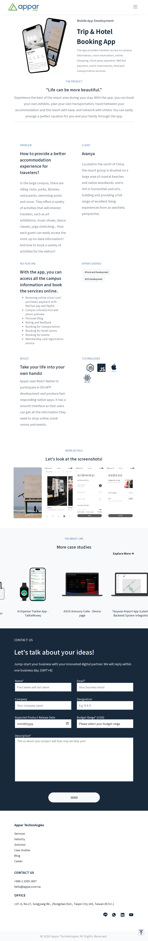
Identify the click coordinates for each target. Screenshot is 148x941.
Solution (20, 844)
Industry (19, 839)
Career (18, 861)
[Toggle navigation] (135, 6)
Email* (81, 681)
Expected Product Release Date (35, 717)
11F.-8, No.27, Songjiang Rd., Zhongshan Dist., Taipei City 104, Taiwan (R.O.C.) (64, 904)
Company (21, 699)
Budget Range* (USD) (90, 717)
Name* (19, 681)
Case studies (22, 850)
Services (19, 833)
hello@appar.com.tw (27, 886)
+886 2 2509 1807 (25, 881)
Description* (23, 735)
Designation (84, 699)
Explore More (123, 553)
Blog (17, 855)
